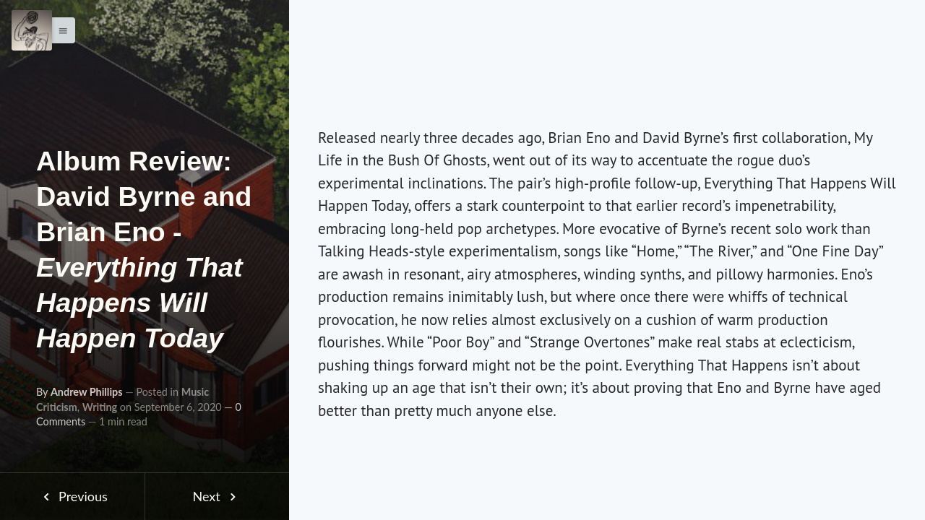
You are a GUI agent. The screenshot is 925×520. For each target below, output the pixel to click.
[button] (59, 30)
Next (216, 496)
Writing (99, 407)
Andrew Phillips (87, 392)
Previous (72, 496)
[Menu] (32, 30)
